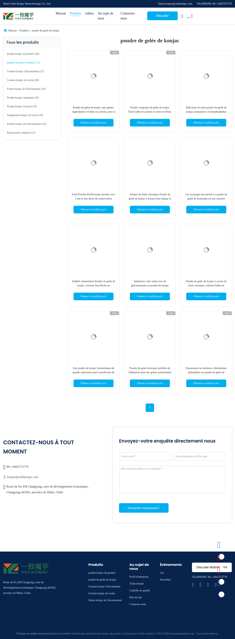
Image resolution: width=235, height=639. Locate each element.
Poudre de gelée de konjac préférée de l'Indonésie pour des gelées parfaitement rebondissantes (150, 372)
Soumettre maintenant (144, 508)
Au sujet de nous (105, 15)
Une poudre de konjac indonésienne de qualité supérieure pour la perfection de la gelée (93, 372)
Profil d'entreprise (139, 576)
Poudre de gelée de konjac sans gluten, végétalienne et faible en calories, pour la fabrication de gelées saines (93, 111)
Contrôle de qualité (139, 590)
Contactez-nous (128, 15)
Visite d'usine (136, 583)
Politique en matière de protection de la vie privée (43, 633)
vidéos (89, 13)
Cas (162, 572)
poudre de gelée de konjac (46, 30)
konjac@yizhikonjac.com (22, 477)
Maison (61, 13)
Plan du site (135, 597)
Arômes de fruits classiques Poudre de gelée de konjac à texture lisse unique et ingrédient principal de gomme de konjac (150, 198)
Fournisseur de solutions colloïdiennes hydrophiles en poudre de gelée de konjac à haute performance (206, 372)
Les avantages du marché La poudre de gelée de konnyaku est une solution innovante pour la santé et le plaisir (206, 198)
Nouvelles (165, 579)
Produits (75, 13)
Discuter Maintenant (162, 17)
